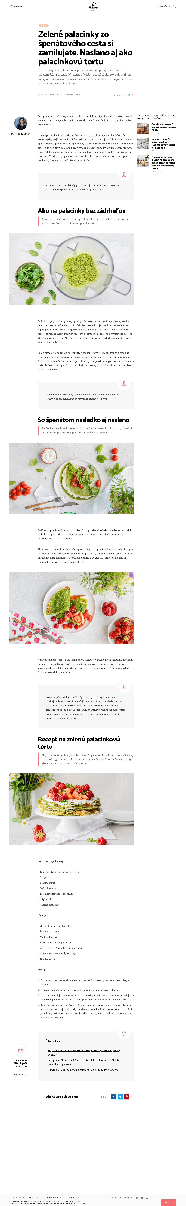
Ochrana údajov (53, 1197)
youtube (142, 1198)
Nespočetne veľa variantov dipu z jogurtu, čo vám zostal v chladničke (163, 213)
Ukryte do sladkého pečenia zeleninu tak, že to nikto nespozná (83, 1139)
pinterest (133, 95)
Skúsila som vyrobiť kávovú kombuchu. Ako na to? (164, 197)
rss (147, 1198)
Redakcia (33, 1197)
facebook (124, 95)
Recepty (43, 25)
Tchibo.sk (74, 1197)
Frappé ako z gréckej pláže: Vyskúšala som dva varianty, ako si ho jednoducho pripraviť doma (163, 232)
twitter (129, 95)
